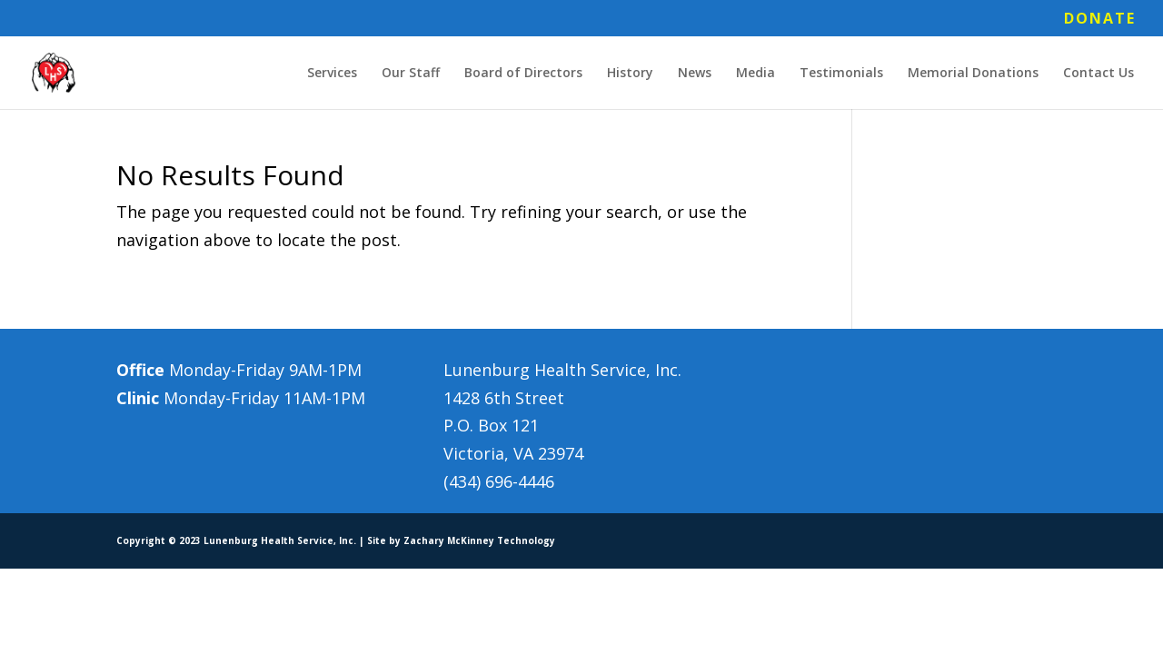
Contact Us (1098, 73)
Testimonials (841, 73)
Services (332, 73)
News (694, 73)
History (630, 73)
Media (755, 73)
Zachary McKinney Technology (479, 540)
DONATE (1100, 19)
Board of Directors (523, 73)
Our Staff (411, 73)
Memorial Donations (973, 73)
